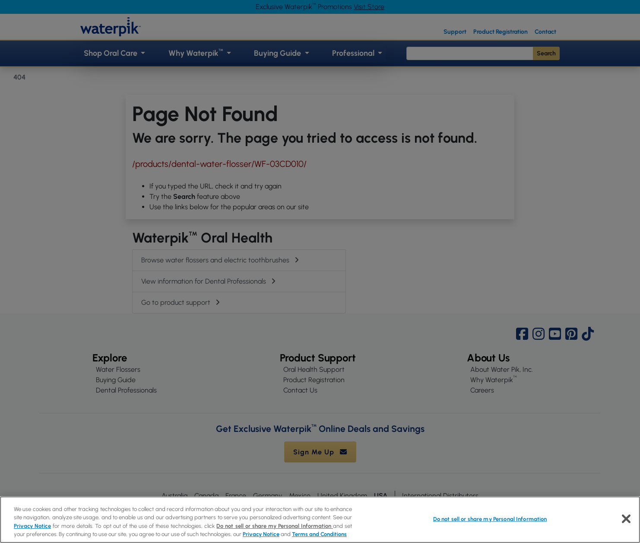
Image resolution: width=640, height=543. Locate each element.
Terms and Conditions (319, 534)
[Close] (626, 518)
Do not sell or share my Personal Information (274, 526)
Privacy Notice (32, 526)
